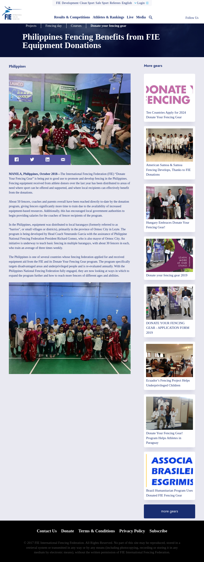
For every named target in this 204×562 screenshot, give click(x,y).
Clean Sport (87, 3)
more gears (169, 511)
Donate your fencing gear (108, 25)
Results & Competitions (72, 17)
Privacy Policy (132, 531)
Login (141, 3)
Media (141, 17)
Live (130, 17)
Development (70, 3)
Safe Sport (102, 3)
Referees (115, 3)
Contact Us (47, 531)
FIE (58, 3)
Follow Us (191, 17)
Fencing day (54, 25)
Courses (76, 25)
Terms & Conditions (96, 531)
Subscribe (158, 531)
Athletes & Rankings (108, 17)
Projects (31, 25)
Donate (67, 531)
